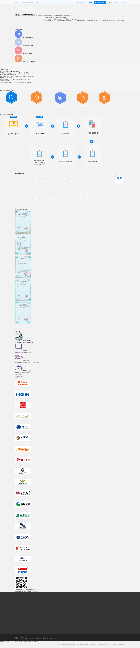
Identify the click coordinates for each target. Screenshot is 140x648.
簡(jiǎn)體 (123, 2)
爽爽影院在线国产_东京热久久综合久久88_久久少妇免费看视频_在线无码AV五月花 (20, 641)
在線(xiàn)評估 (113, 2)
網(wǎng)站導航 (101, 2)
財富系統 (90, 2)
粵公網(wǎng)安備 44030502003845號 (115, 644)
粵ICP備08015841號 (63, 644)
